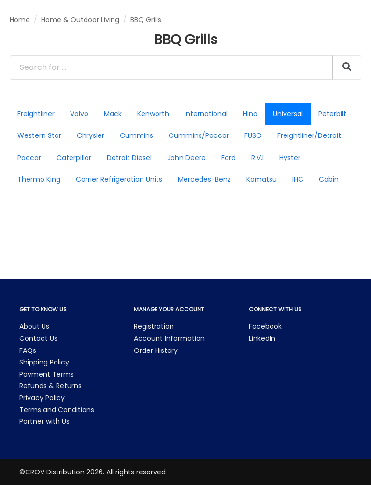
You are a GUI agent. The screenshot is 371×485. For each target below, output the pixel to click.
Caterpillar (74, 157)
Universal (288, 114)
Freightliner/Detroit (309, 135)
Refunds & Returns (50, 386)
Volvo (79, 114)
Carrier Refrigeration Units (119, 179)
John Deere (186, 157)
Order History (156, 350)
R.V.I (257, 157)
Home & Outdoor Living (80, 20)
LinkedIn (262, 338)
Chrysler (90, 135)
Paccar (29, 157)
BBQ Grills (145, 20)
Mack (113, 114)
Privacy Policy (42, 398)
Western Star (39, 135)
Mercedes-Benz (204, 179)
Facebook (265, 326)
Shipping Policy (44, 362)
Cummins (136, 135)
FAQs (27, 350)
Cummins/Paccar (199, 135)
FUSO (253, 135)
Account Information (169, 338)
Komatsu (261, 179)
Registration (154, 326)
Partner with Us (44, 421)
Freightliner (36, 114)
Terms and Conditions (56, 410)
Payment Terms (46, 374)
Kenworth (153, 114)
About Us (34, 326)
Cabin (329, 179)
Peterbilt (332, 114)
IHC (297, 179)
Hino (250, 114)
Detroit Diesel (129, 157)
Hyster (289, 157)
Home (20, 20)
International (206, 114)
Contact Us (38, 338)
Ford (228, 157)
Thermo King (38, 179)
